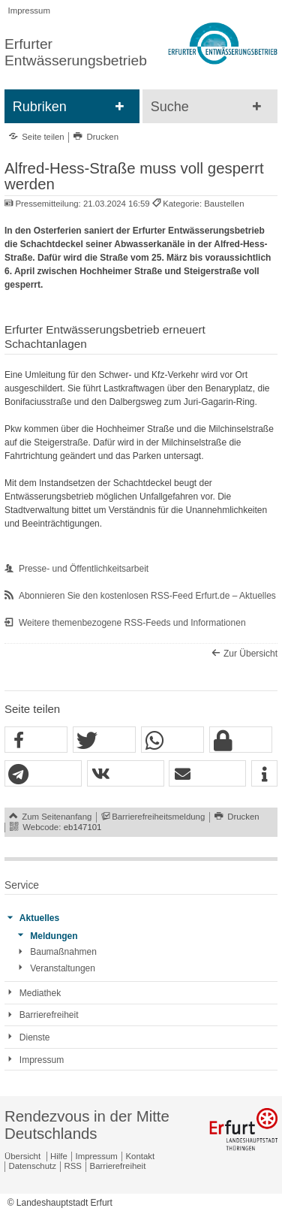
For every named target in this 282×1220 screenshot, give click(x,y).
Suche (170, 106)
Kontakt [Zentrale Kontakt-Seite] (140, 1156)
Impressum (29, 10)
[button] (36, 740)
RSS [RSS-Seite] (73, 1165)
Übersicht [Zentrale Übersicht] (22, 1156)
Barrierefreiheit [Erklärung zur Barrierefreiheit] (118, 1165)
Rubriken (40, 106)
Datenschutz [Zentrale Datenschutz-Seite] (32, 1165)
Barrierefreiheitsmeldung (158, 816)
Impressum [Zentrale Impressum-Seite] (97, 1156)
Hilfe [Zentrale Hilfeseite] (59, 1156)
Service (21, 885)
